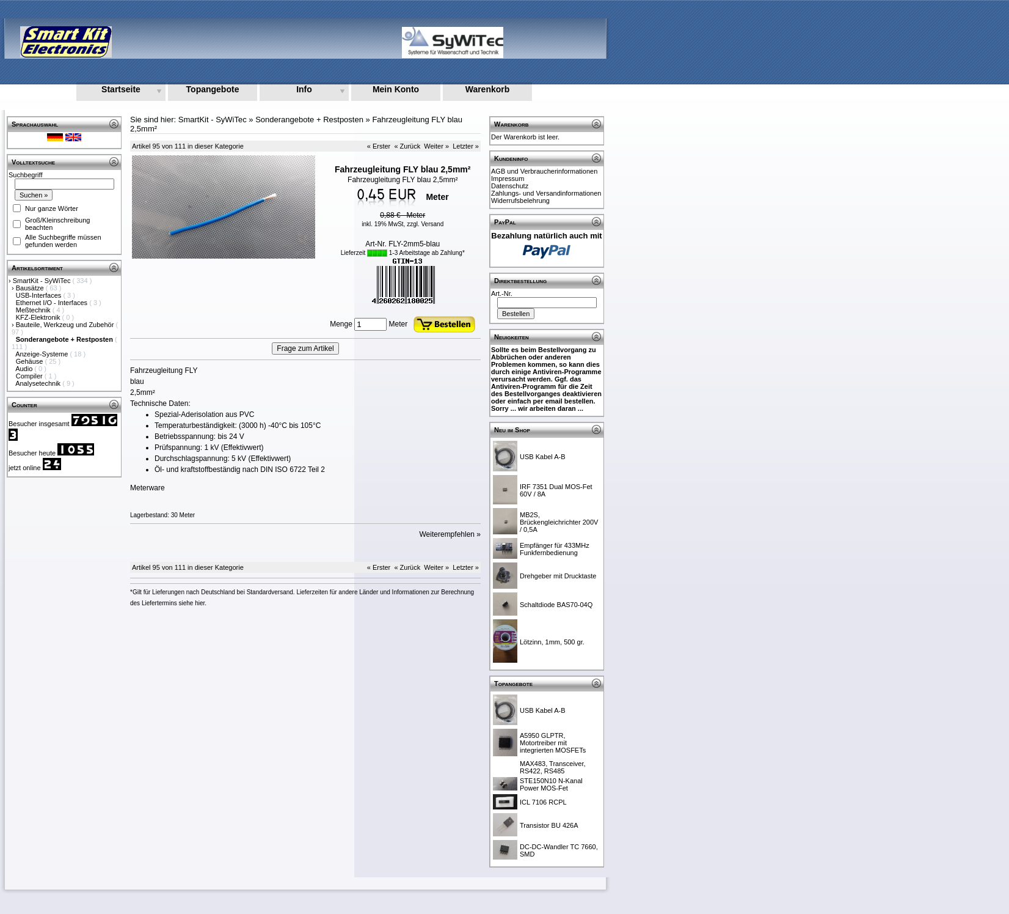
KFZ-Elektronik (39, 317)
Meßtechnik (34, 310)
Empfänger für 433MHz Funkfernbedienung (554, 549)
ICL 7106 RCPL (543, 802)
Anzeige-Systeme (42, 354)
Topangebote (212, 89)
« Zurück (407, 146)
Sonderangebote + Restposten (309, 119)
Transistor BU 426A (549, 825)
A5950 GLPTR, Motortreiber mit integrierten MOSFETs (553, 743)
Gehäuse (30, 361)
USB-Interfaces (40, 295)
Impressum (507, 178)
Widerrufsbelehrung (520, 200)
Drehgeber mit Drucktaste (558, 576)
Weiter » (436, 146)
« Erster (379, 146)
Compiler (30, 376)
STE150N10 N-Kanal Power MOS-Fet (551, 784)
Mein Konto (396, 89)
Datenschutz (509, 186)
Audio (24, 368)
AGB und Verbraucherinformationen (544, 171)
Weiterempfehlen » (450, 534)
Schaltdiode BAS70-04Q (556, 604)
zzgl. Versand (425, 224)
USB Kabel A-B (543, 456)
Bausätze (31, 288)
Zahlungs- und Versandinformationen (546, 193)
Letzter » (466, 146)
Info (304, 89)
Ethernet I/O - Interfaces (52, 302)
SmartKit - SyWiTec (43, 280)
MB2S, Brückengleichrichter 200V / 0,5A (559, 522)
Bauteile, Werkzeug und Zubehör (66, 324)
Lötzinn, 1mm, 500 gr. (552, 642)
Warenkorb (487, 89)
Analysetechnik (38, 383)
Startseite (120, 89)
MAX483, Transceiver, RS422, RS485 (553, 767)
